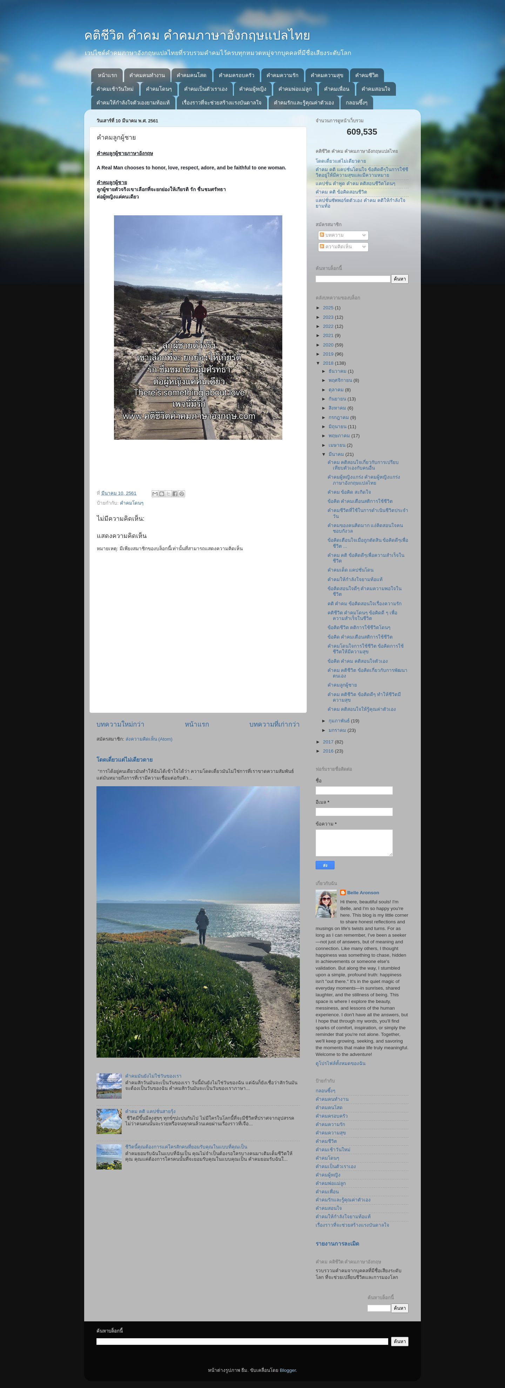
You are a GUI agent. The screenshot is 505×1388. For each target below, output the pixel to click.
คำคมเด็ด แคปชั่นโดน (351, 570)
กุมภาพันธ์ (340, 720)
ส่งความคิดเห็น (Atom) (149, 739)
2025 (329, 307)
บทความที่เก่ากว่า (274, 724)
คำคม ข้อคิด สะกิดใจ (349, 492)
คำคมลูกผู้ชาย (342, 685)
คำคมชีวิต (366, 75)
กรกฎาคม (339, 417)
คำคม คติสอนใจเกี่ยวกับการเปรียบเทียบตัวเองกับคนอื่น (363, 465)
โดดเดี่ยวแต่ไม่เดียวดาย (124, 760)
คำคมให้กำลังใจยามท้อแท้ (355, 579)
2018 (329, 363)
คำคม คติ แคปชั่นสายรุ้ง (150, 1111)
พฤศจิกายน (341, 380)
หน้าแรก (107, 75)
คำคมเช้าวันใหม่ (115, 89)
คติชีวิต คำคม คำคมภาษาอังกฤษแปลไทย (197, 35)
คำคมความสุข (327, 75)
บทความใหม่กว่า (120, 724)
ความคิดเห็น (336, 246)
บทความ (332, 235)
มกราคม (338, 730)
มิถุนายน (338, 426)
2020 (329, 345)
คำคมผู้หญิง (252, 89)
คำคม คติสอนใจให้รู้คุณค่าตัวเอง (362, 709)
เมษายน (338, 445)
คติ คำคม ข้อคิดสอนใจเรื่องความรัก (365, 603)
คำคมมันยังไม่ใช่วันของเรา (153, 1076)
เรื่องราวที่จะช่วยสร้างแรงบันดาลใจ (222, 103)
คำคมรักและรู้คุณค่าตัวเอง (304, 103)
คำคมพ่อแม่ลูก (295, 89)
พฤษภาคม (340, 435)
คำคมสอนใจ (376, 89)
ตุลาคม (337, 389)
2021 (329, 335)
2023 (329, 317)
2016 (329, 751)
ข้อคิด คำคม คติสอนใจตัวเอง (358, 661)
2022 (329, 326)
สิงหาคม (338, 408)
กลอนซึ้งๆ (357, 103)
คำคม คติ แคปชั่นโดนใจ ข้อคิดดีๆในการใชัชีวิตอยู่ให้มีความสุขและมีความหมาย (362, 172)
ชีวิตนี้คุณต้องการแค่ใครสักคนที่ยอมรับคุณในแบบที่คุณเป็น (186, 1147)
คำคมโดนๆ (159, 89)
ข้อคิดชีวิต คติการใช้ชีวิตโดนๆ (359, 627)
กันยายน (338, 399)
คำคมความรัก (282, 75)
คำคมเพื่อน (336, 89)
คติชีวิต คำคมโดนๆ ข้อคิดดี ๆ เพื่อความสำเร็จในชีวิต (362, 615)
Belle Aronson (363, 892)
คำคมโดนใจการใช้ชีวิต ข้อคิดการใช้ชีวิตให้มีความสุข (366, 649)
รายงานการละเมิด (337, 1244)
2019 (329, 354)
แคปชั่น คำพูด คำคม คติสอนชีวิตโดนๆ (355, 183)
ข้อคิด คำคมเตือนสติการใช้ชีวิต (360, 501)
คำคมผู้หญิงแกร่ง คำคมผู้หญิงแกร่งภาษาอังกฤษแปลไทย (364, 479)
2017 (329, 741)
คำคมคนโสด (192, 75)
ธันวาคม (338, 371)
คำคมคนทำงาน (147, 75)
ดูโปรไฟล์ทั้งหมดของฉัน (340, 1063)
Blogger (288, 1370)
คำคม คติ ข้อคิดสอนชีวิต (341, 192)
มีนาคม (337, 454)
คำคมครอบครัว (236, 75)
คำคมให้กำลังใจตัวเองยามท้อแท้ (133, 103)
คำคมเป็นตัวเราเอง (205, 89)
